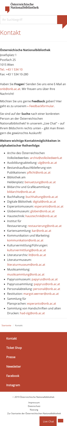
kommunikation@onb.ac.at (25, 240)
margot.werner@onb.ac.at (41, 294)
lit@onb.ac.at (37, 255)
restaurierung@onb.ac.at (45, 226)
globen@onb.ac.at (42, 211)
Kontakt (11, 338)
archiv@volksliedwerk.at (46, 158)
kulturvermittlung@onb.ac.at (26, 250)
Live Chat (48, 421)
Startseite (6, 325)
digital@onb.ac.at (44, 202)
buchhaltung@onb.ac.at (42, 197)
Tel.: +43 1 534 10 (11, 69)
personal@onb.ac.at (46, 289)
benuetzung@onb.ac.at (40, 182)
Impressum (34, 402)
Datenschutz (34, 406)
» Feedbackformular (40, 106)
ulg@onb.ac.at (47, 163)
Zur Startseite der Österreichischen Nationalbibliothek (34, 413)
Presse (10, 357)
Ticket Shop (14, 348)
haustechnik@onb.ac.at (41, 216)
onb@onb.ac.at (10, 89)
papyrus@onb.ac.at (45, 279)
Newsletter (13, 366)
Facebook (12, 376)
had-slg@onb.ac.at (32, 313)
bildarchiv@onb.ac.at (21, 192)
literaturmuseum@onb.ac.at (26, 265)
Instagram (13, 385)
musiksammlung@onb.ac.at (25, 274)
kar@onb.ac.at (41, 231)
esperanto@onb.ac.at (48, 206)
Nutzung (34, 409)
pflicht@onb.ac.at (39, 172)
